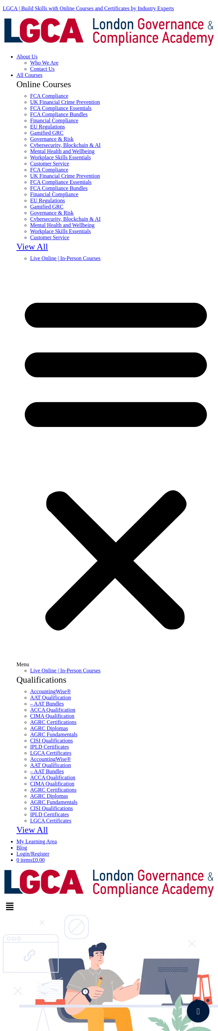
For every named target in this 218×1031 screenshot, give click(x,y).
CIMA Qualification (52, 716)
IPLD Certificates (49, 747)
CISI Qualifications (51, 741)
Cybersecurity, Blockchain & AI (65, 145)
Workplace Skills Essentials (60, 157)
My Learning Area (36, 841)
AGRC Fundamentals (53, 734)
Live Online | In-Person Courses (65, 258)
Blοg (21, 848)
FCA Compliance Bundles (59, 114)
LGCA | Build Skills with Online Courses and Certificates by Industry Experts (88, 8)
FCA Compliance (49, 96)
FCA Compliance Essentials (61, 108)
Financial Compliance (54, 120)
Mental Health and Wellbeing (62, 151)
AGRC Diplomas (49, 728)
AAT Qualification (50, 697)
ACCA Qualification (52, 710)
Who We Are (44, 63)
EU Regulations (47, 127)
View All (32, 247)
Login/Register (32, 854)
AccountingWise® (50, 691)
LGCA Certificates (50, 753)
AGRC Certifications (53, 722)
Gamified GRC (46, 133)
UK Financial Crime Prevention (65, 102)
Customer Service (49, 163)
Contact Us (42, 69)
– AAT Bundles (47, 704)
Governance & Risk (52, 139)
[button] (115, 465)
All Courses (29, 75)
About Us (27, 56)
